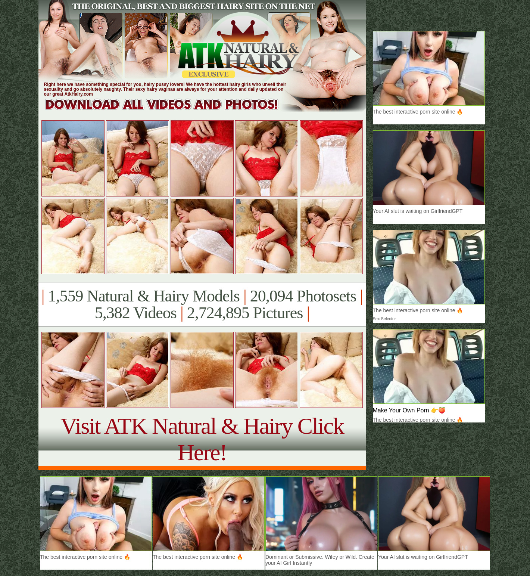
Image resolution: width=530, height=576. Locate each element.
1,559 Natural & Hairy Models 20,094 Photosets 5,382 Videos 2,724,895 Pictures (202, 304)
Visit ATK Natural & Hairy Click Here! (202, 439)
